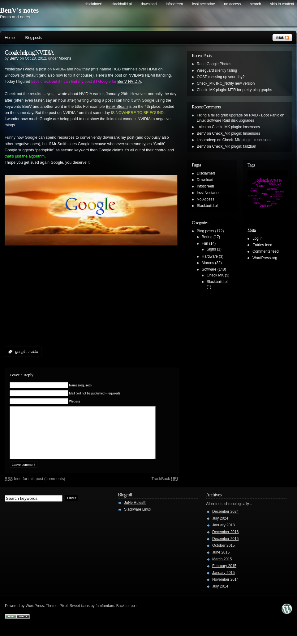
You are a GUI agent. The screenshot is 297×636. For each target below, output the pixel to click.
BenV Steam (117, 106)
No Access (232, 4)
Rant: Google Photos (214, 64)
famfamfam (105, 615)
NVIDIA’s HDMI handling (149, 75)
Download (149, 4)
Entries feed (262, 245)
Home (10, 37)
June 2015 (221, 561)
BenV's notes (19, 10)
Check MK (215, 275)
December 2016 (225, 541)
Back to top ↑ (127, 615)
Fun (205, 243)
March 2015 (222, 568)
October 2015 (223, 555)
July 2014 (220, 595)
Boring (207, 237)
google (20, 352)
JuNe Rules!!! (135, 512)
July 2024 (220, 527)
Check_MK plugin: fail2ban (234, 146)
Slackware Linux (137, 518)
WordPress (35, 615)
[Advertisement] (77, 307)
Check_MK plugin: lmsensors (236, 127)
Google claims (111, 150)
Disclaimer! (93, 4)
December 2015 (225, 548)
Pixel (63, 615)
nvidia (33, 352)
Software (209, 269)
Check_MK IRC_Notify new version (226, 83)
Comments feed (265, 251)
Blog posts (33, 37)
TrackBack (164, 488)
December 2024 (225, 521)
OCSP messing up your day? (221, 77)
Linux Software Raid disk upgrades (225, 120)
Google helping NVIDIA (29, 52)
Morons (65, 58)
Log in (257, 238)
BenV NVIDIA (129, 81)
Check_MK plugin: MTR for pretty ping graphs (234, 90)
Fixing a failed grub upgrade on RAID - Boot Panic (238, 115)
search (255, 4)
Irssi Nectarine (203, 4)
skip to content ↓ (283, 4)
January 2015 (223, 582)
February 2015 (224, 575)
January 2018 (223, 534)
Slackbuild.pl (121, 4)
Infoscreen (174, 4)
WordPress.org (264, 258)
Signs (211, 249)
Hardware (210, 256)
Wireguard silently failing (217, 70)
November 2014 (225, 589)
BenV (14, 58)
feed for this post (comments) (35, 488)
